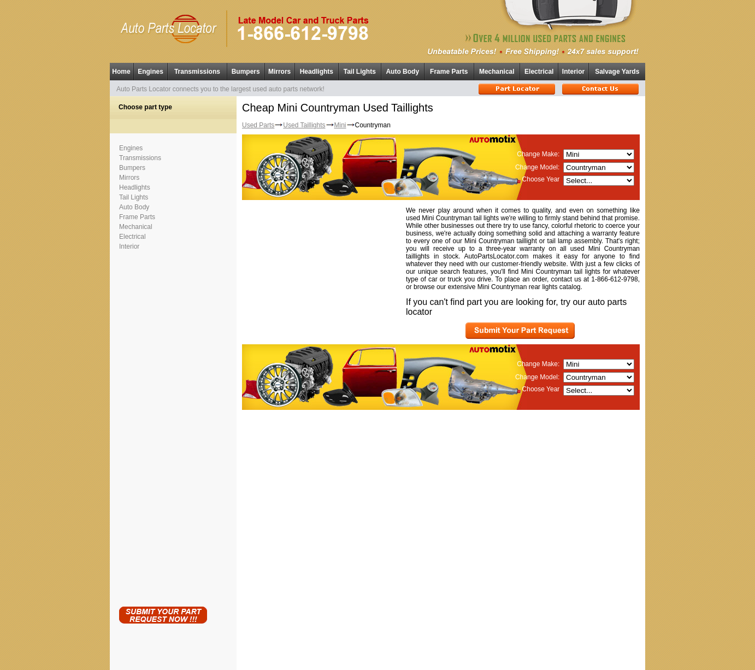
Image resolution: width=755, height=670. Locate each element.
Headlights (316, 71)
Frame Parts (449, 71)
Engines (150, 71)
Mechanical (497, 71)
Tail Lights (360, 71)
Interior (573, 71)
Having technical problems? (377, 665)
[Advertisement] (163, 426)
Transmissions (197, 71)
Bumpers (246, 71)
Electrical (538, 71)
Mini (340, 125)
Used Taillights (304, 125)
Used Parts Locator (426, 659)
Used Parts (258, 125)
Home (121, 71)
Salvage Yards (617, 71)
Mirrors (279, 71)
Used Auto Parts (354, 653)
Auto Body (402, 71)
